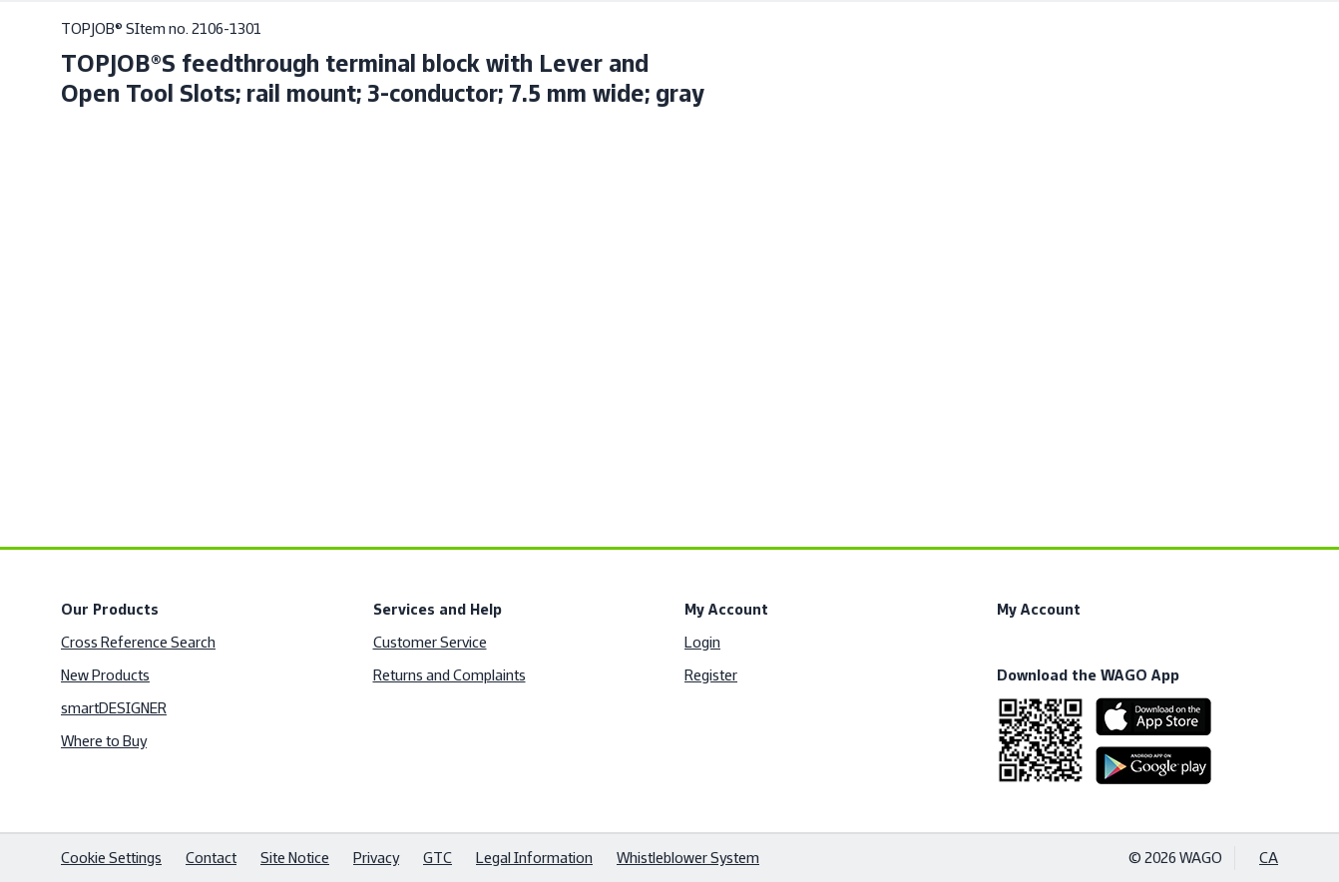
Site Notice (294, 857)
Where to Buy (104, 740)
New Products (105, 674)
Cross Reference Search (138, 642)
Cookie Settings (111, 857)
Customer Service (430, 642)
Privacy (376, 857)
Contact (211, 857)
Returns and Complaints (449, 674)
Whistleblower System (688, 857)
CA (1268, 857)
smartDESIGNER (114, 707)
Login (702, 642)
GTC (437, 857)
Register (710, 674)
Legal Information (534, 857)
